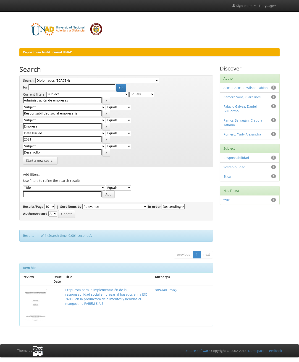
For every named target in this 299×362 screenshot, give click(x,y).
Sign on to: (244, 5)
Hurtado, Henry (166, 290)
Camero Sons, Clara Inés (242, 97)
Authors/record (35, 213)
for (25, 87)
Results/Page (33, 206)
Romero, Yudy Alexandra (242, 134)
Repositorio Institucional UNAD (47, 52)
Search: (28, 80)
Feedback (275, 351)
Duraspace (256, 351)
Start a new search (40, 160)
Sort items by (70, 206)
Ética (227, 176)
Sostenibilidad (234, 167)
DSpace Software (197, 351)
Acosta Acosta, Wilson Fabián (245, 88)
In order (154, 206)
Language (267, 5)
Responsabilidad (236, 158)
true (226, 200)
